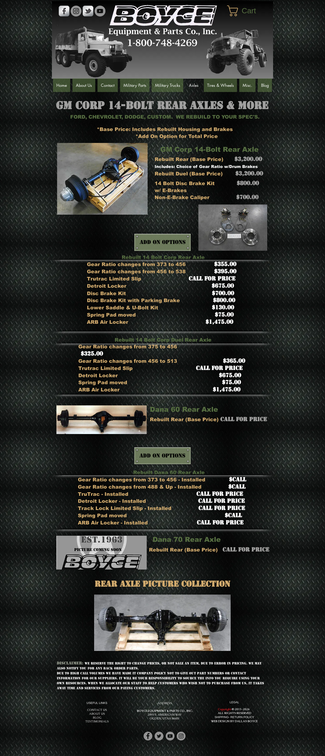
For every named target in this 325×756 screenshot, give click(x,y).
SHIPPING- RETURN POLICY (234, 717)
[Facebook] (148, 736)
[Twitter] (159, 736)
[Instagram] (181, 736)
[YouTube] (100, 11)
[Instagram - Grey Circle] (76, 11)
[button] (248, 10)
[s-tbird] (88, 11)
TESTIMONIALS (97, 721)
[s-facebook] (64, 11)
